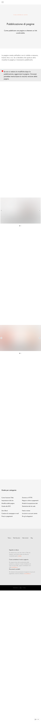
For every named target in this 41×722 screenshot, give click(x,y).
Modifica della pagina (8, 503)
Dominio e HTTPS (27, 497)
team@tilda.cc (14, 567)
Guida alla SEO (6, 506)
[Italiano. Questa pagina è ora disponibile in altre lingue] (37, 719)
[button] (37, 719)
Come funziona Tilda (7, 497)
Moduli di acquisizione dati (30, 503)
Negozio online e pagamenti (30, 500)
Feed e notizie (26, 510)
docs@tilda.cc (27, 573)
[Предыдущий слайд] (1, 210)
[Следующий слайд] (40, 210)
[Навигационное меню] (3, 2)
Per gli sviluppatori (27, 516)
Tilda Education (16, 538)
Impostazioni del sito (7, 500)
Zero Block (5, 510)
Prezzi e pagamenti (7, 516)
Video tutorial (25, 538)
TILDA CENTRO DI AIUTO (20, 14)
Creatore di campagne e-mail (10, 513)
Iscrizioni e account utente (29, 513)
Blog (32, 538)
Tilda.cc (9, 538)
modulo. (20, 556)
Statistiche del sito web (28, 506)
